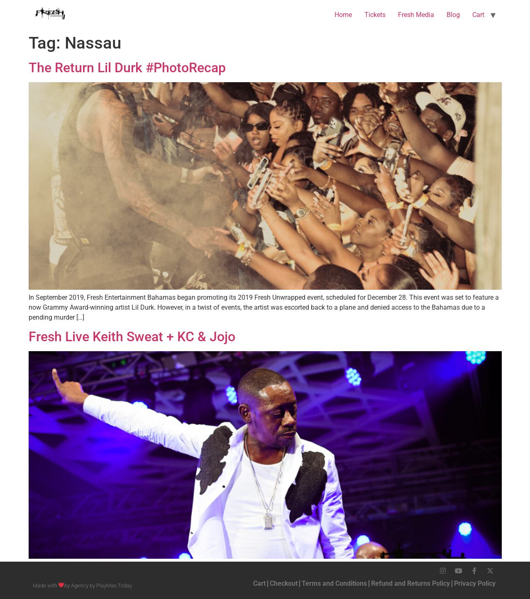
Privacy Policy (475, 583)
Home (343, 15)
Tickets (375, 15)
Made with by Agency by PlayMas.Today (82, 585)
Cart (478, 15)
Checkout (284, 583)
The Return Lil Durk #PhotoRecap (127, 68)
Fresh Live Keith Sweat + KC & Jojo (132, 337)
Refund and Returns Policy (410, 583)
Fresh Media (416, 15)
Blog (453, 15)
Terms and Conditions (334, 583)
